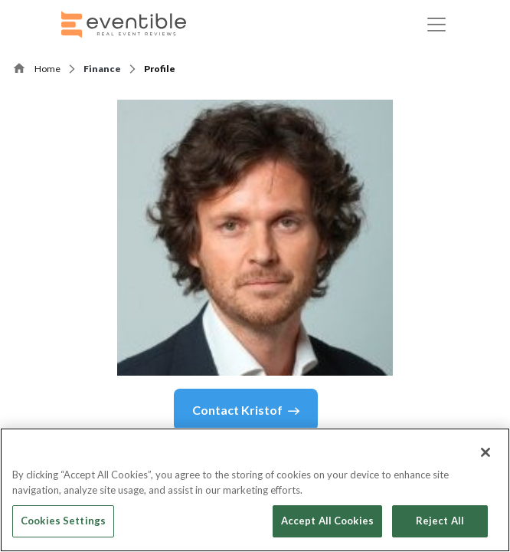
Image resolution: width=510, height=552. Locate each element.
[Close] (485, 452)
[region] (255, 490)
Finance (102, 68)
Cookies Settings (63, 520)
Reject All (440, 520)
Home (47, 68)
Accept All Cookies (327, 520)
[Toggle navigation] (436, 24)
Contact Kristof (245, 410)
